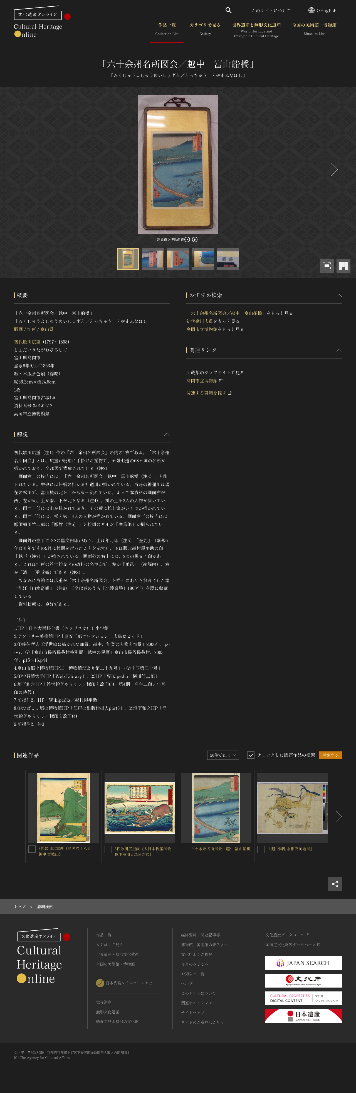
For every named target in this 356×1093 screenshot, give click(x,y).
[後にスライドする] (333, 169)
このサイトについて (271, 10)
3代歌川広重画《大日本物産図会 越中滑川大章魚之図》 (145, 851)
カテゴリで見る (205, 30)
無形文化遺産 (107, 1011)
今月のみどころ (194, 964)
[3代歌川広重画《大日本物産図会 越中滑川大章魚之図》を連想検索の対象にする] (108, 849)
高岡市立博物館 (201, 329)
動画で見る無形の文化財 (117, 1021)
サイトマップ (192, 1012)
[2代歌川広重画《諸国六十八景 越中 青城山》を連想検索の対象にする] (32, 849)
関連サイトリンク (196, 1003)
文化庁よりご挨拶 (196, 954)
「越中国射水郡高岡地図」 (290, 848)
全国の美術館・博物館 (314, 30)
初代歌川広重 (27, 341)
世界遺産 (104, 1002)
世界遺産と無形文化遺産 (256, 30)
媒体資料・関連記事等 (200, 935)
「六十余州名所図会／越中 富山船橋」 (226, 313)
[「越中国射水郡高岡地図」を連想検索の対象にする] (260, 849)
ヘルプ (187, 983)
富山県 (47, 329)
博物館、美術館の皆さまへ (204, 944)
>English (322, 10)
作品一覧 (167, 30)
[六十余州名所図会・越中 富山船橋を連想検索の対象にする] (184, 849)
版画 (18, 329)
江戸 (31, 329)
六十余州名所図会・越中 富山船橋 (221, 848)
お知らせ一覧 (192, 973)
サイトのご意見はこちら (202, 1022)
